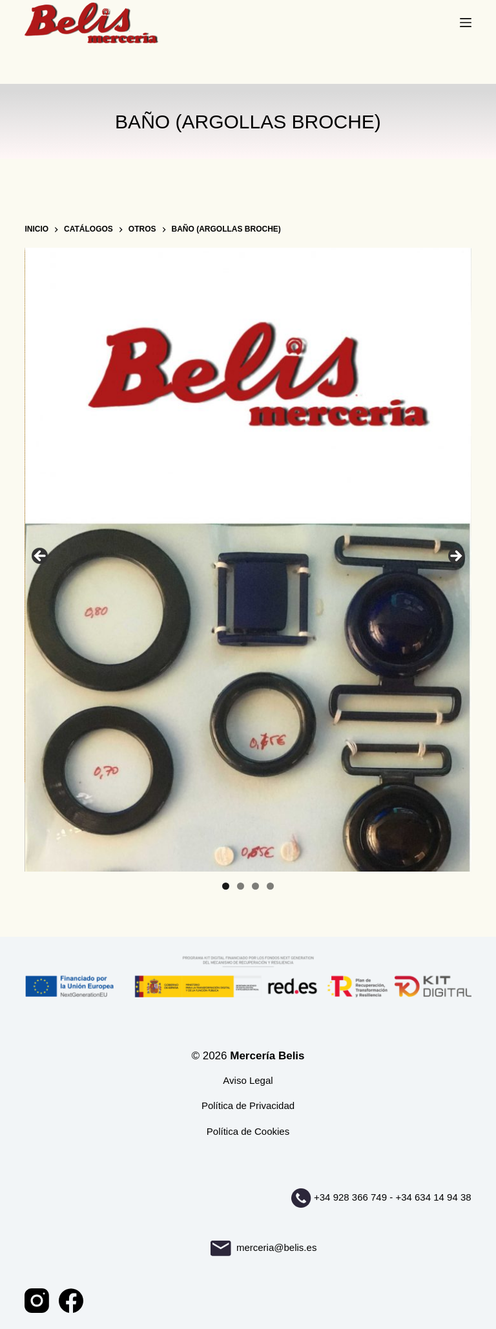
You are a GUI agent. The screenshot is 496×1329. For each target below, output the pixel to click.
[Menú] (465, 22)
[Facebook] (71, 1300)
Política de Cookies (248, 1131)
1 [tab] (225, 886)
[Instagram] (37, 1300)
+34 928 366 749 (350, 1197)
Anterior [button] (40, 556)
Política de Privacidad (248, 1105)
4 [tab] (270, 886)
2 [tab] (240, 886)
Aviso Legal (248, 1080)
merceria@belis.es (264, 1247)
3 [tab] (255, 886)
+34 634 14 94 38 (433, 1197)
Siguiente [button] (455, 556)
